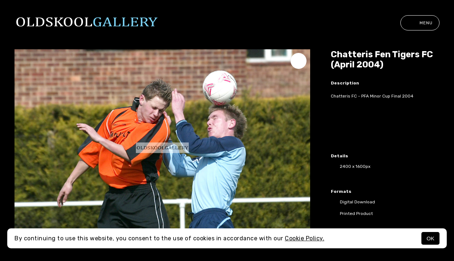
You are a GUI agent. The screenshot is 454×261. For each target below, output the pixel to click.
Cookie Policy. (304, 238)
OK (430, 238)
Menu (420, 22)
